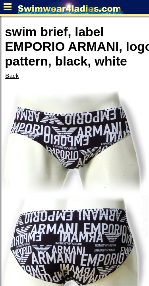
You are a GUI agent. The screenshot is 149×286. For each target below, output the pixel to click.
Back (12, 75)
